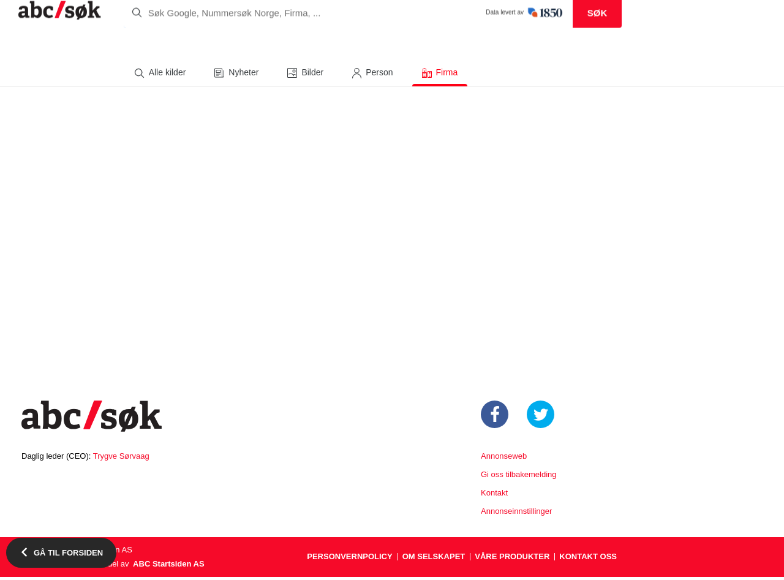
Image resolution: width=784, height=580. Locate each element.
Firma (447, 75)
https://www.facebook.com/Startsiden (494, 417)
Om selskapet (434, 559)
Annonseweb (504, 459)
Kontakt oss (588, 559)
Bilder (312, 75)
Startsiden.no (91, 420)
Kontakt (494, 495)
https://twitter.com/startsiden (540, 417)
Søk (597, 43)
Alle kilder (167, 75)
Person (379, 75)
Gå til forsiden (68, 552)
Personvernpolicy (349, 559)
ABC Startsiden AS (169, 566)
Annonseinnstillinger (516, 514)
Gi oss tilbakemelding (519, 477)
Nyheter (243, 75)
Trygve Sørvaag (121, 459)
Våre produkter (512, 559)
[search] (373, 43)
